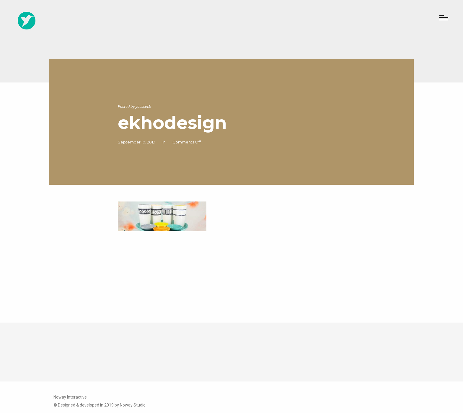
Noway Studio (133, 405)
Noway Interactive (70, 397)
